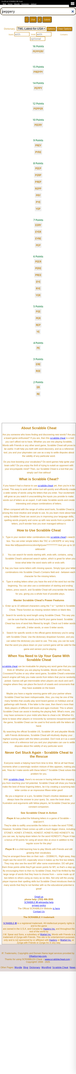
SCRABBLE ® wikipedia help (39, 902)
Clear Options (64, 29)
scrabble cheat (57, 438)
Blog (4, 4)
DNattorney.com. (38, 956)
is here (56, 908)
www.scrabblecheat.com (57, 959)
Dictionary (25, 4)
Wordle (17, 4)
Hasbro (53, 940)
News (72, 967)
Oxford (33, 4)
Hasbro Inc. (49, 928)
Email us (39, 896)
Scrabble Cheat (60, 967)
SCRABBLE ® (10, 923)
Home (10, 4)
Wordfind (46, 967)
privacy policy (39, 905)
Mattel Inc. (45, 934)
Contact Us (39, 911)
